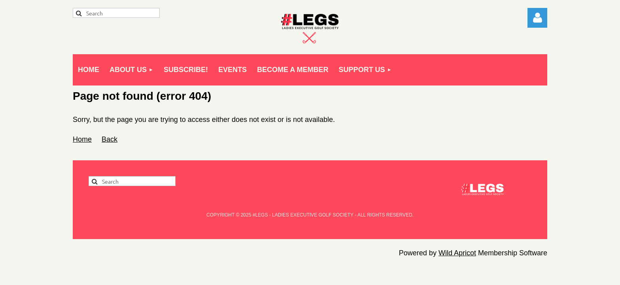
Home (82, 139)
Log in (537, 18)
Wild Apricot (457, 253)
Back (109, 139)
